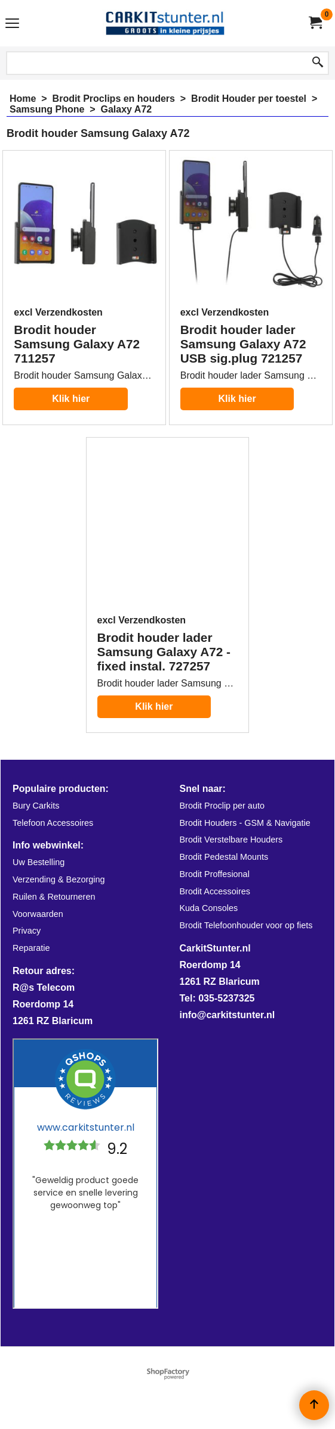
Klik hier (71, 399)
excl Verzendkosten (58, 312)
